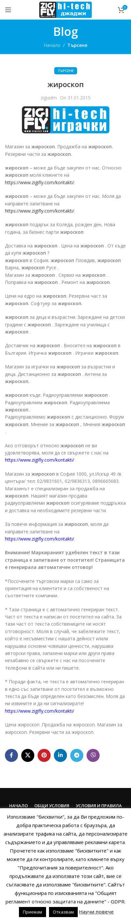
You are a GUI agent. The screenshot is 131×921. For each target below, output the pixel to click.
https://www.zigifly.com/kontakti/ (39, 182)
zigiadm (49, 98)
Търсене (77, 45)
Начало (52, 45)
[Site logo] (65, 9)
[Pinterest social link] (44, 755)
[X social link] (27, 755)
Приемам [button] (32, 912)
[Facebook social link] (11, 755)
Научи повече (96, 911)
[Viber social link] (93, 755)
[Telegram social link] (76, 755)
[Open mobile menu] (8, 9)
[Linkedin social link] (60, 755)
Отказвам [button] (63, 912)
